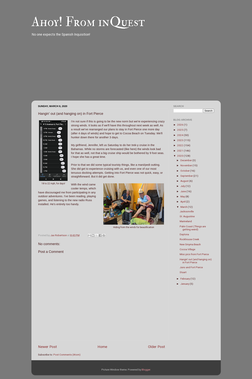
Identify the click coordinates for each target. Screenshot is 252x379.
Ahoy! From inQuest (88, 22)
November (186, 165)
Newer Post (47, 347)
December (186, 160)
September (186, 175)
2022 (180, 145)
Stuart (183, 272)
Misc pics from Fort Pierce (194, 254)
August (184, 180)
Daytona (184, 234)
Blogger (146, 369)
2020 (180, 155)
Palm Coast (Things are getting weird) (193, 228)
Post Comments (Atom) (66, 354)
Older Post (156, 347)
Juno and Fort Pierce (191, 267)
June (183, 191)
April (183, 201)
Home (102, 347)
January (185, 283)
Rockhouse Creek (189, 239)
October (185, 170)
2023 (180, 140)
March (184, 206)
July (183, 186)
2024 (180, 135)
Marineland (186, 221)
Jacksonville (187, 211)
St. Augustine (187, 216)
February (185, 278)
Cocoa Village (187, 249)
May (183, 196)
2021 (180, 150)
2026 (180, 124)
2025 (180, 129)
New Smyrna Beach (190, 244)
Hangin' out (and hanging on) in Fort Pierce (196, 261)
